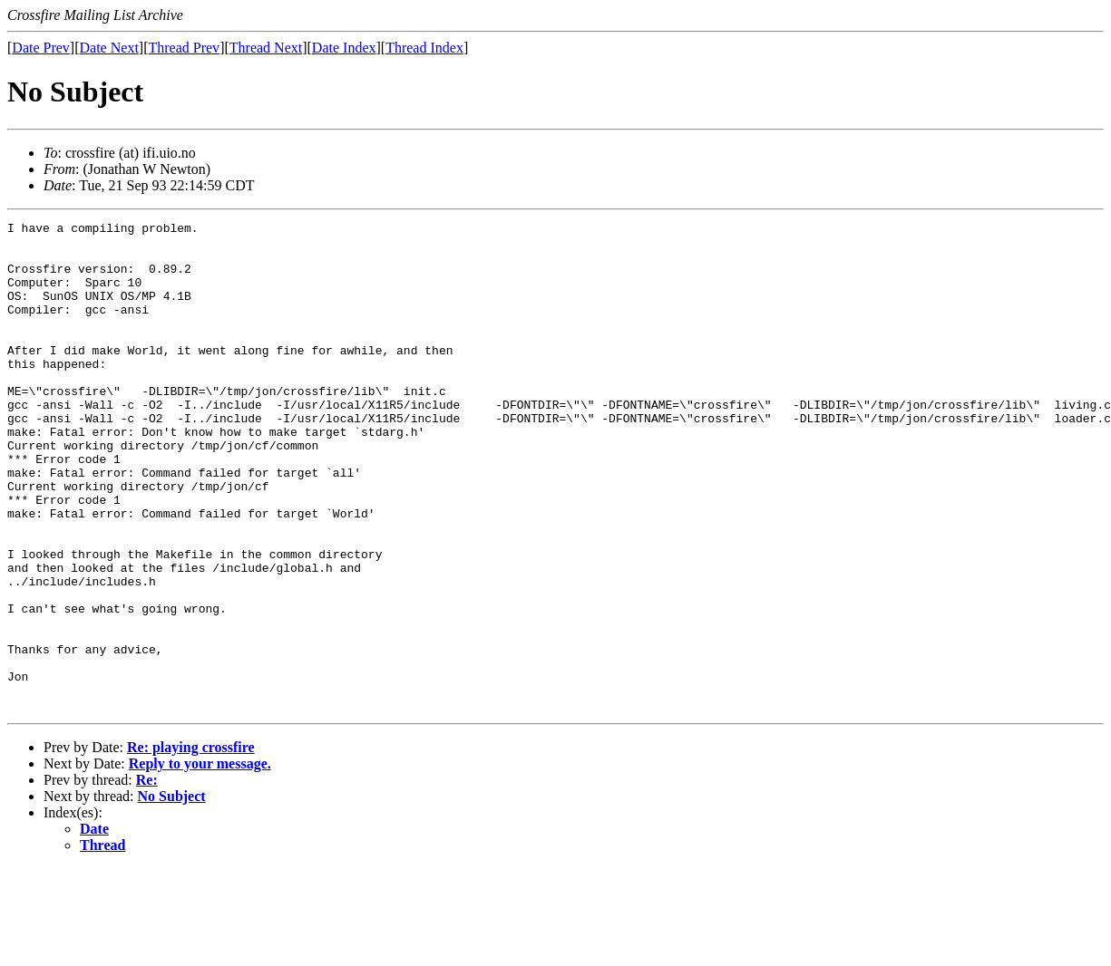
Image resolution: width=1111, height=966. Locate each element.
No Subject (172, 894)
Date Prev (41, 47)
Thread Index (424, 47)
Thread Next (265, 47)
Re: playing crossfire (191, 845)
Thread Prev (183, 47)
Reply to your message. (200, 861)
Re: (147, 877)
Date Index (344, 47)
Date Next (109, 47)
